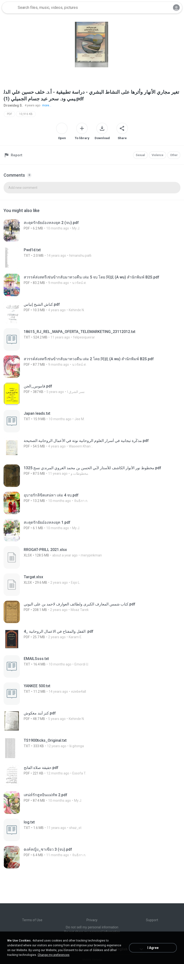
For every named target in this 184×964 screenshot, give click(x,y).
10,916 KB (26, 114)
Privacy (92, 920)
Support (152, 920)
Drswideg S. (13, 105)
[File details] (69, 230)
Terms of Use (32, 920)
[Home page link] (9, 7)
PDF (9, 114)
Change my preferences (53, 955)
